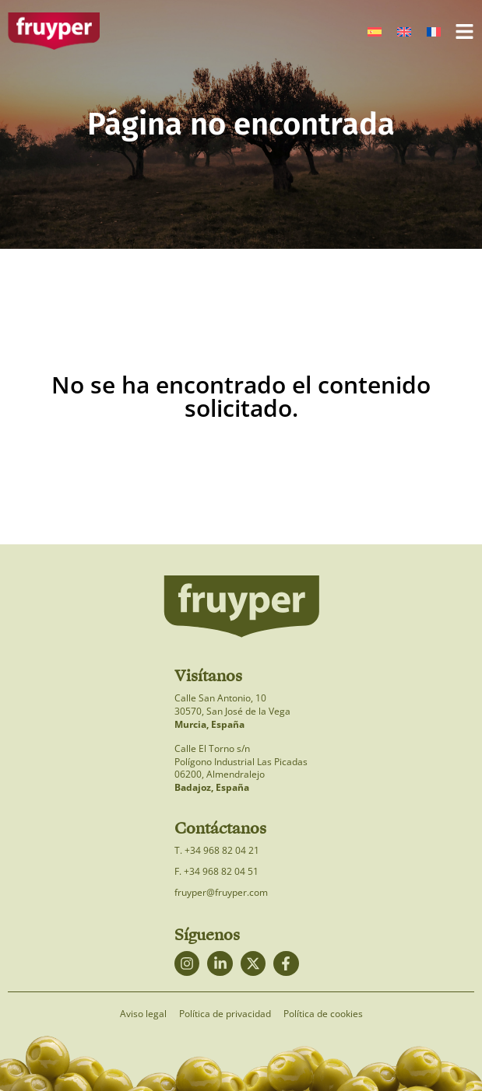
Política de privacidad (225, 1014)
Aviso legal (143, 1014)
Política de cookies (323, 1014)
